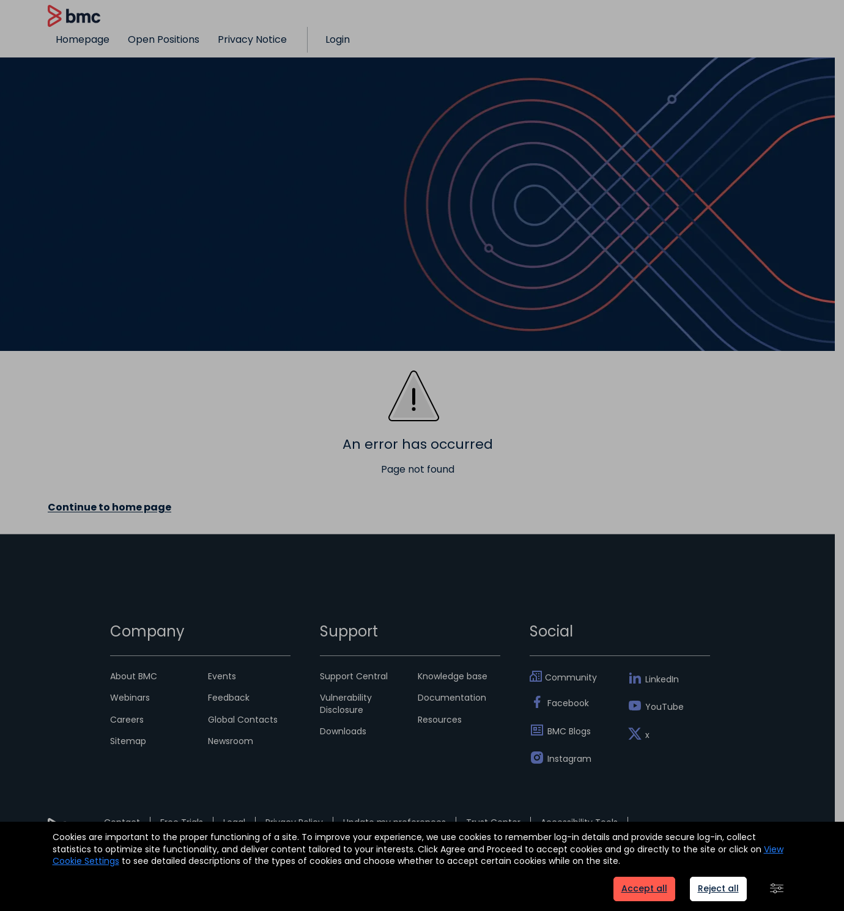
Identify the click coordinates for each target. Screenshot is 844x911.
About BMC (133, 676)
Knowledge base (452, 676)
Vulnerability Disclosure (346, 703)
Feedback (229, 698)
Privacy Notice (252, 39)
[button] (776, 889)
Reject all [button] (718, 888)
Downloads (343, 731)
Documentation (452, 698)
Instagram (569, 759)
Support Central (354, 676)
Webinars (130, 698)
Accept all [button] (644, 888)
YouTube (664, 707)
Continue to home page (109, 507)
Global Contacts (243, 720)
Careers (127, 720)
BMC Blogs (569, 731)
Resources (440, 720)
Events (222, 676)
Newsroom (230, 741)
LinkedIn (662, 679)
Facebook (568, 703)
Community (571, 677)
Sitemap (128, 741)
